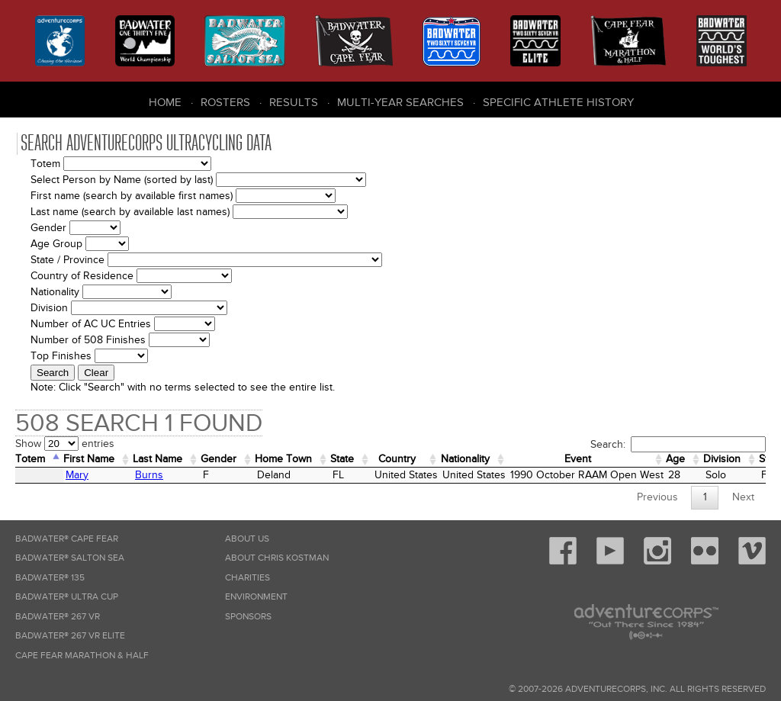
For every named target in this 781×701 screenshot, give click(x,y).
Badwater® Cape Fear (66, 539)
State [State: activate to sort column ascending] (342, 458)
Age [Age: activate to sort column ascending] (675, 458)
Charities (247, 578)
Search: (678, 444)
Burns (149, 474)
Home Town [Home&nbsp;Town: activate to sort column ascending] (283, 458)
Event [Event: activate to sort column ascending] (577, 458)
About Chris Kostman (277, 558)
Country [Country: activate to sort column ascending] (397, 458)
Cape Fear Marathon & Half (82, 656)
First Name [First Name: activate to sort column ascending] (88, 458)
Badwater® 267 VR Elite (70, 636)
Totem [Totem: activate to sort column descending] (30, 458)
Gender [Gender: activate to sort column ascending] (218, 458)
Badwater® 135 (50, 578)
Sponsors (248, 617)
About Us (247, 539)
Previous (657, 496)
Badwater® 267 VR (57, 617)
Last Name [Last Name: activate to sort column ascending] (157, 458)
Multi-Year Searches (400, 102)
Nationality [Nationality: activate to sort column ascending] (465, 458)
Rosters (225, 102)
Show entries (64, 443)
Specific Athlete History (558, 102)
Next (743, 496)
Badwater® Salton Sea (69, 558)
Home (165, 102)
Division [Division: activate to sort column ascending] (722, 458)
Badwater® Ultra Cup (66, 597)
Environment (256, 597)
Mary (77, 474)
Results (293, 102)
